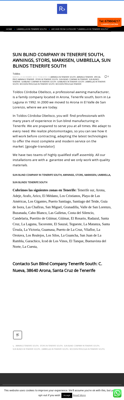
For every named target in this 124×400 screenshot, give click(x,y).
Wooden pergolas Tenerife (68, 84)
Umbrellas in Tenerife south (54, 349)
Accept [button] (66, 395)
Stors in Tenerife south (46, 79)
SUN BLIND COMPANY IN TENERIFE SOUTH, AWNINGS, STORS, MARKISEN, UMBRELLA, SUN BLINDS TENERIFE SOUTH (62, 60)
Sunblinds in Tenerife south (70, 82)
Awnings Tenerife (85, 77)
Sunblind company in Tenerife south (38, 82)
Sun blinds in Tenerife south (26, 349)
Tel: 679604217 (109, 21)
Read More (79, 395)
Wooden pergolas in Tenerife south (37, 84)
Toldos (16, 73)
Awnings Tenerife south (27, 346)
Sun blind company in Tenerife (73, 79)
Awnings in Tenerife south (63, 77)
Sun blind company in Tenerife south (81, 346)
